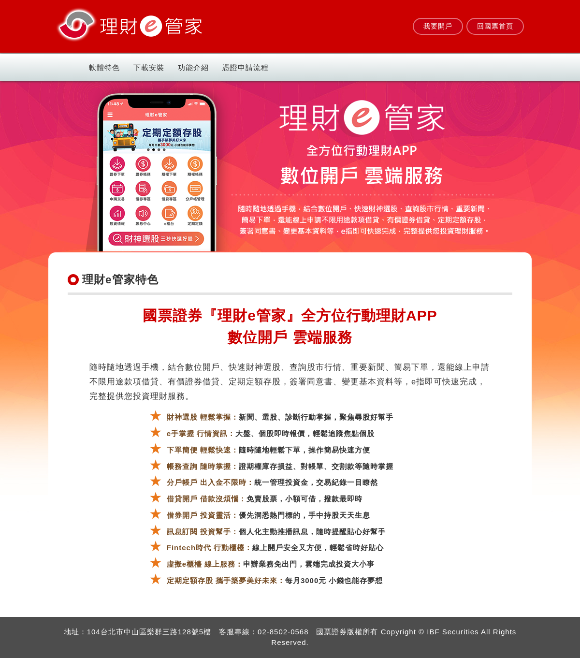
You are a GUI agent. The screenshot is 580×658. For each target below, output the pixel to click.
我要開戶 (437, 26)
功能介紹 (193, 67)
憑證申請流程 (245, 67)
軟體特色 (104, 67)
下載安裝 (148, 67)
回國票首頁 (495, 26)
